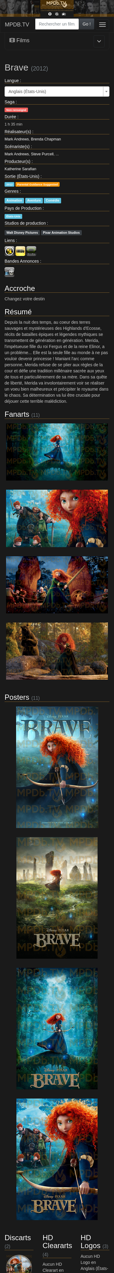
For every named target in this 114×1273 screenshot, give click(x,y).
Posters (17, 697)
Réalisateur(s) (18, 131)
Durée (10, 116)
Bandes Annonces (22, 261)
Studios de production (25, 223)
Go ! (87, 24)
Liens (10, 240)
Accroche (20, 288)
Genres (12, 191)
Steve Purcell (42, 154)
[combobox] (57, 24)
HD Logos (90, 1241)
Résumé (18, 312)
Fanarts (17, 414)
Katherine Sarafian (20, 169)
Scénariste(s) (17, 146)
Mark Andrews (17, 139)
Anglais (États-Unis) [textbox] (27, 91)
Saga (10, 101)
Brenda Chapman (46, 139)
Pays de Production (23, 208)
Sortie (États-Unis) (22, 176)
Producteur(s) (17, 161)
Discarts (18, 1237)
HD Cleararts (57, 1241)
